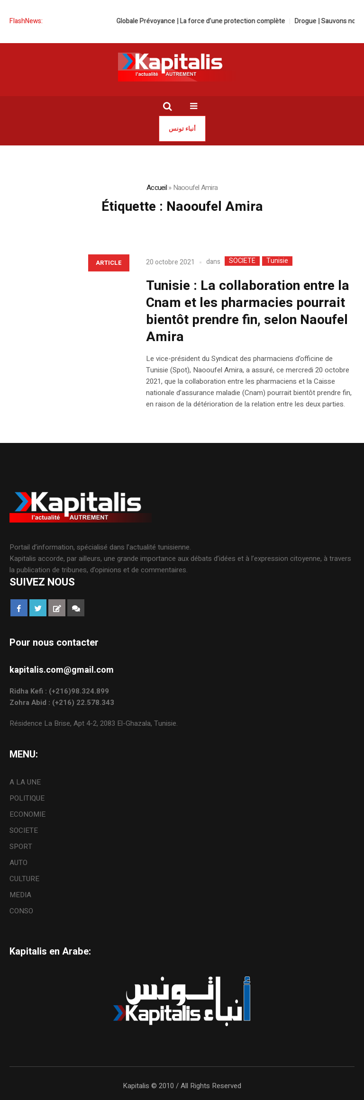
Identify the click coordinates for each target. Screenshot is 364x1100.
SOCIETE (242, 261)
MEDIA (20, 895)
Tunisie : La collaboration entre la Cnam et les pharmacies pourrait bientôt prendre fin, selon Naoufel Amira (247, 311)
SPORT (20, 846)
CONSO (21, 911)
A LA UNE (25, 782)
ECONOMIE (27, 814)
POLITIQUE (27, 798)
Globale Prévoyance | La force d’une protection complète (209, 21)
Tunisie (277, 261)
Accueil (156, 187)
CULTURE (24, 879)
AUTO (18, 862)
